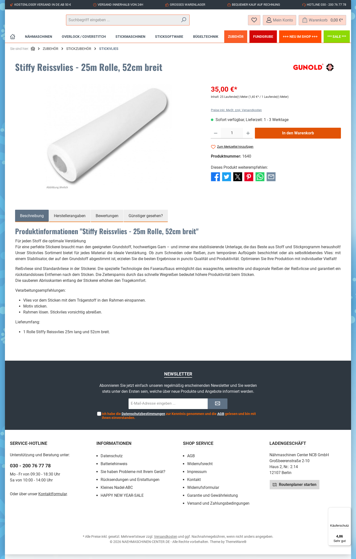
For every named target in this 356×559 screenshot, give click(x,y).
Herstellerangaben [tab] (70, 220)
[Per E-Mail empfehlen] (271, 181)
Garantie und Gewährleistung (212, 500)
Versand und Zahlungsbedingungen (218, 508)
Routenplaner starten (294, 489)
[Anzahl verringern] (216, 137)
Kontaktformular (52, 498)
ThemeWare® (235, 546)
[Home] (12, 41)
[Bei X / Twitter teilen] (237, 181)
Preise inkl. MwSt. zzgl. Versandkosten (236, 115)
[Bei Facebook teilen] (215, 181)
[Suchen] (230, 22)
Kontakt (194, 484)
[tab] (32, 220)
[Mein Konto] (279, 22)
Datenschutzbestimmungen (143, 418)
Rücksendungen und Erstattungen (130, 484)
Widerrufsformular (203, 492)
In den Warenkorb (298, 137)
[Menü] (348, 510)
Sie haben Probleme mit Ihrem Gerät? (133, 476)
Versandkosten (165, 541)
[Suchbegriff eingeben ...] (177, 22)
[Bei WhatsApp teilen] (260, 181)
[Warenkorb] (322, 22)
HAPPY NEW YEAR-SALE (122, 500)
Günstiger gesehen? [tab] (146, 220)
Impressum (197, 476)
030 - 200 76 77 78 (30, 470)
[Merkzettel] (254, 22)
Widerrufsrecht (200, 468)
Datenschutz (112, 460)
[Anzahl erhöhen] (248, 137)
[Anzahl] (232, 137)
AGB (220, 418)
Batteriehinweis (114, 468)
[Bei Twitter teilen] (226, 181)
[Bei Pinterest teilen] (248, 181)
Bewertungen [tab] (107, 220)
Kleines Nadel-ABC (117, 492)
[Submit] (217, 408)
